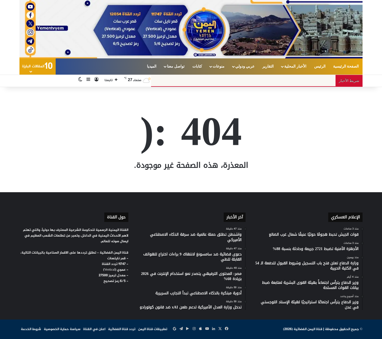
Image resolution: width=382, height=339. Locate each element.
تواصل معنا (176, 66)
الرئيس (320, 66)
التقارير (268, 66)
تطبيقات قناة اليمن (152, 329)
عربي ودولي (245, 66)
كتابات (197, 66)
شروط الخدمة (31, 329)
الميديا (151, 66)
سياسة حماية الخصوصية (62, 329)
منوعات (218, 66)
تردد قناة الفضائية (121, 329)
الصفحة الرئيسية (346, 66)
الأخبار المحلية (295, 66)
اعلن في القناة (94, 329)
